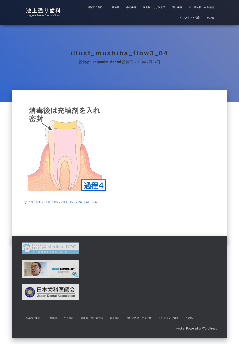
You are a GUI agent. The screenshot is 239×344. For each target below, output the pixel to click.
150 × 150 (42, 202)
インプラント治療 (190, 17)
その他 (210, 17)
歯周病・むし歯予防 (154, 7)
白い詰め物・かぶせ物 (201, 7)
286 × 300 (59, 202)
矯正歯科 (177, 7)
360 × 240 (76, 202)
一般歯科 (114, 7)
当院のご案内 (95, 7)
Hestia (180, 328)
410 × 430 (93, 202)
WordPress (209, 328)
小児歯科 (131, 7)
